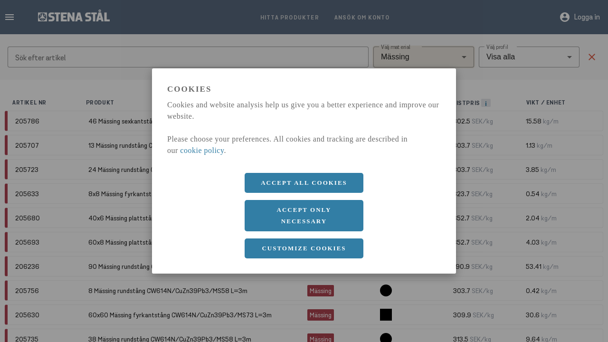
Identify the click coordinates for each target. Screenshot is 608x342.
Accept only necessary (304, 215)
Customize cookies (304, 248)
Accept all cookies (304, 182)
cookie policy (202, 150)
